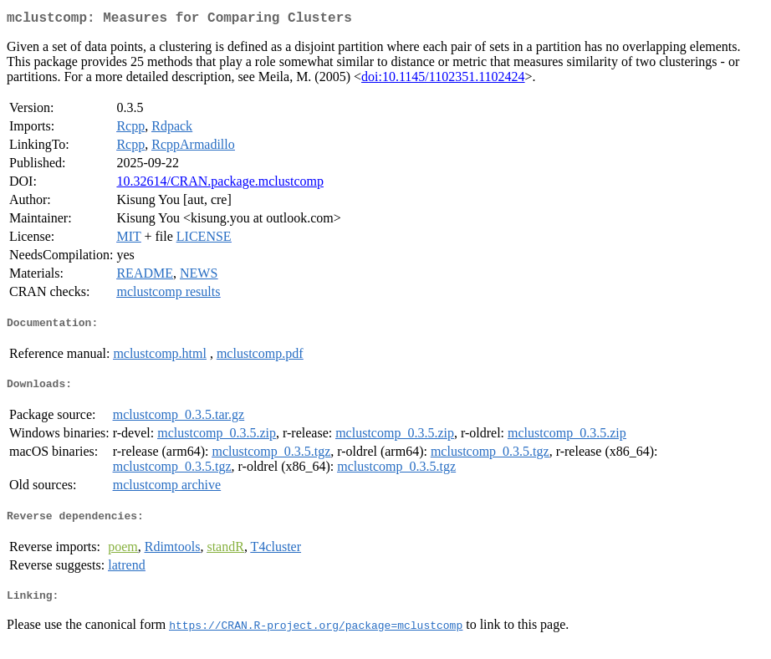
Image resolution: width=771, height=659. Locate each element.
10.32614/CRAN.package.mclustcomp (220, 184)
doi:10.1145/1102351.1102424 (443, 80)
